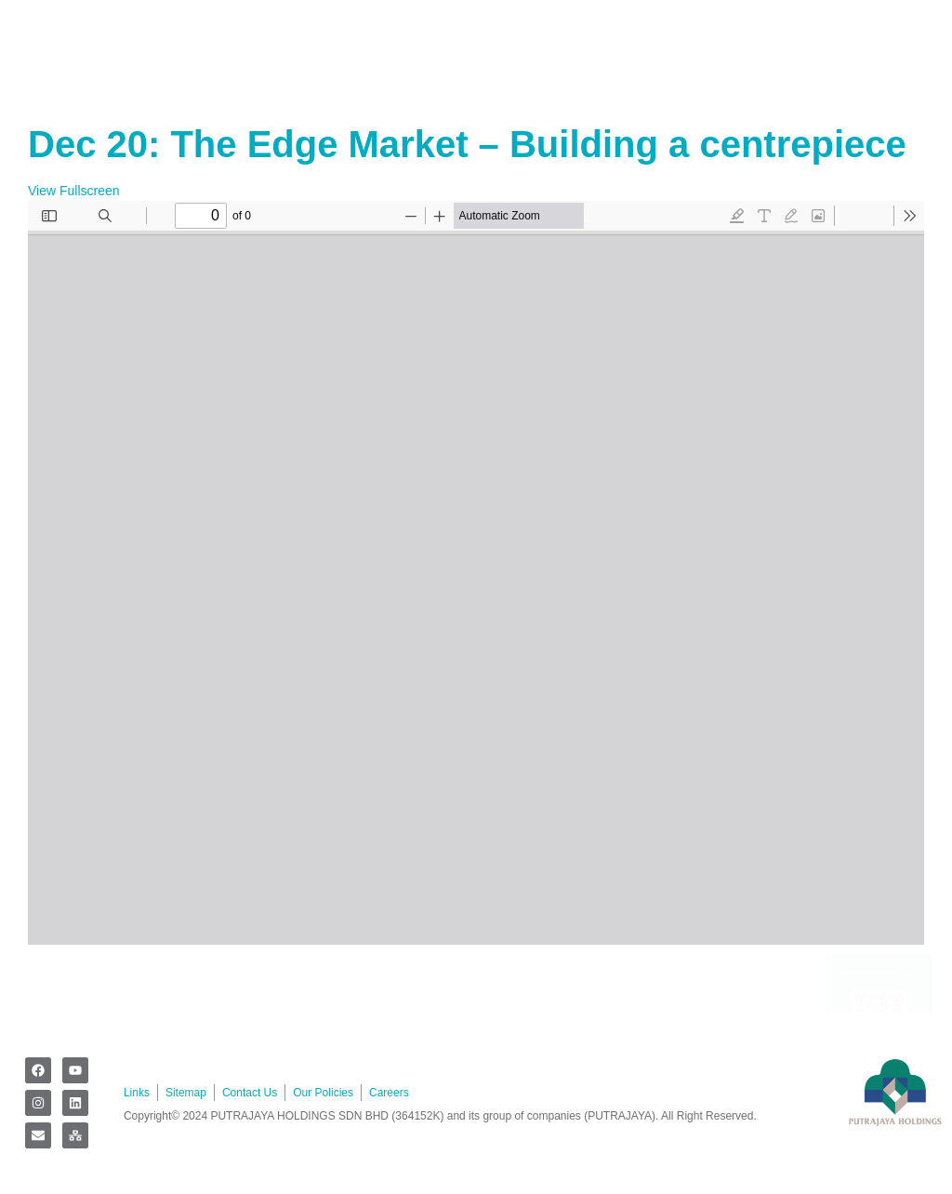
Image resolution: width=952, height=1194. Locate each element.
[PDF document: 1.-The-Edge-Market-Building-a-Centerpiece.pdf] (476, 573)
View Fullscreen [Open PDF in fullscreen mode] (74, 190)
